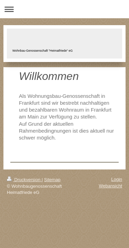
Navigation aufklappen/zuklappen (64, 9)
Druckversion (24, 179)
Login (116, 179)
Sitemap (52, 179)
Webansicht (110, 185)
